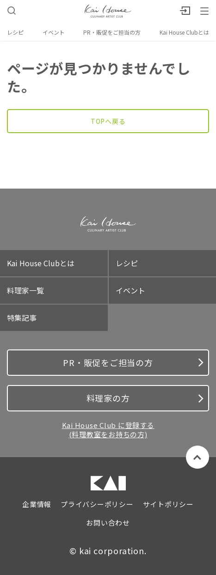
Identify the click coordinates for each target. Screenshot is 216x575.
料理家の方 (145, 398)
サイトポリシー (168, 504)
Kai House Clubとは (184, 32)
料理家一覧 (25, 290)
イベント (54, 32)
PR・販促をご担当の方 (112, 32)
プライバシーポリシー (97, 504)
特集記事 (22, 317)
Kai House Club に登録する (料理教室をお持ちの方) (108, 429)
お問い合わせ (108, 522)
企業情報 (36, 504)
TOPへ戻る (108, 121)
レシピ (15, 32)
